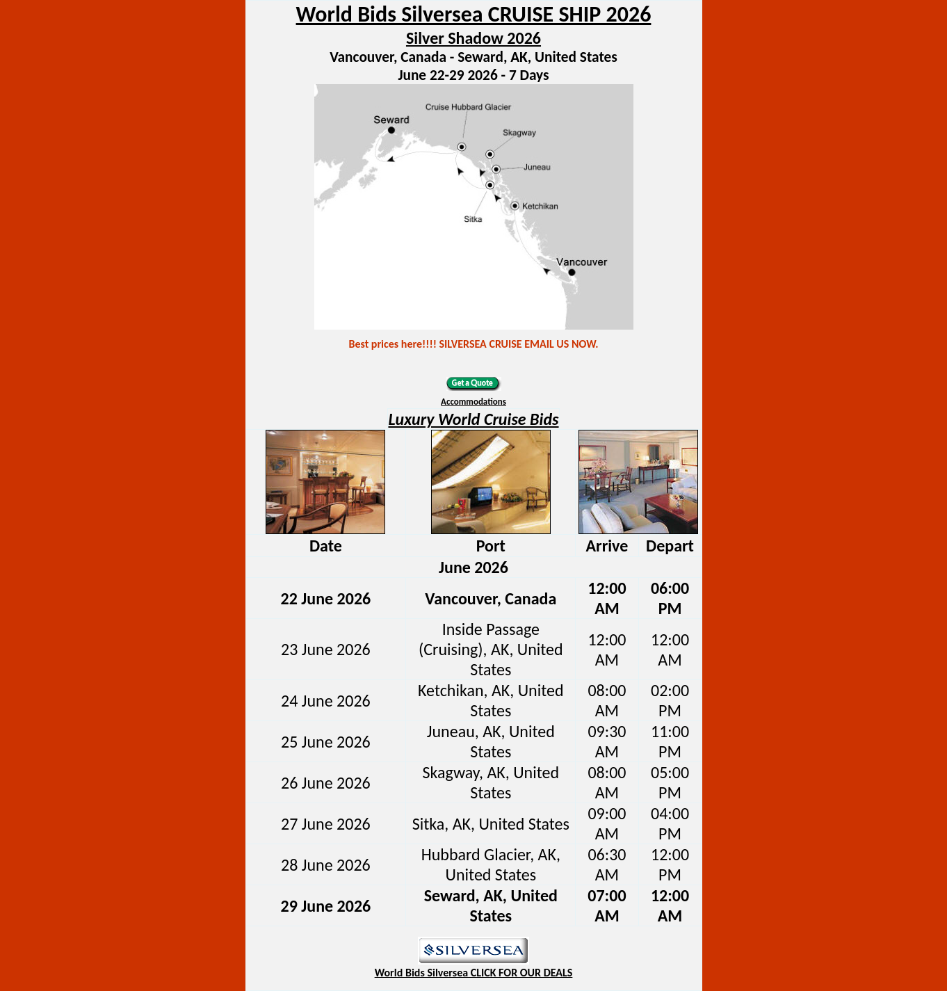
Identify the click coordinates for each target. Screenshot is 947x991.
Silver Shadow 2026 (473, 38)
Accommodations (473, 401)
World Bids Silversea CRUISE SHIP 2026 (473, 14)
